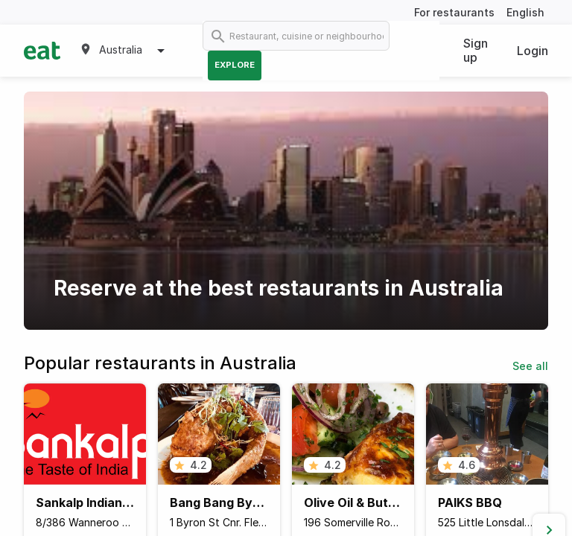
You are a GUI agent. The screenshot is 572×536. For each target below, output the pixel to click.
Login (532, 50)
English (525, 12)
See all (530, 366)
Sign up (475, 50)
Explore (234, 65)
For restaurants (454, 12)
